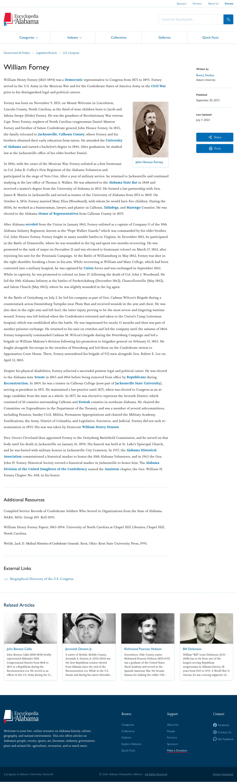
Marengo (134, 207)
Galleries (164, 37)
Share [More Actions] (214, 137)
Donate (229, 3)
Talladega (111, 207)
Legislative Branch (46, 52)
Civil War (158, 86)
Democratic (74, 79)
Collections (118, 37)
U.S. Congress (71, 52)
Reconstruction (16, 383)
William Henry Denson (100, 427)
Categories (26, 37)
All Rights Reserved (156, 774)
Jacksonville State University (137, 383)
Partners (197, 3)
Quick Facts (210, 37)
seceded (32, 224)
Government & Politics (17, 52)
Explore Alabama (131, 744)
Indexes (73, 37)
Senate (39, 377)
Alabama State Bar (123, 182)
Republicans (136, 377)
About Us (213, 3)
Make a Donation (177, 750)
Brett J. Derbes (205, 75)
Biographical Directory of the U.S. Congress (42, 579)
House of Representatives (58, 213)
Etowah (84, 402)
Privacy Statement (223, 774)
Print (215, 148)
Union (89, 268)
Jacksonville (47, 134)
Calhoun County (71, 134)
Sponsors (181, 3)
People (171, 731)
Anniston (112, 469)
